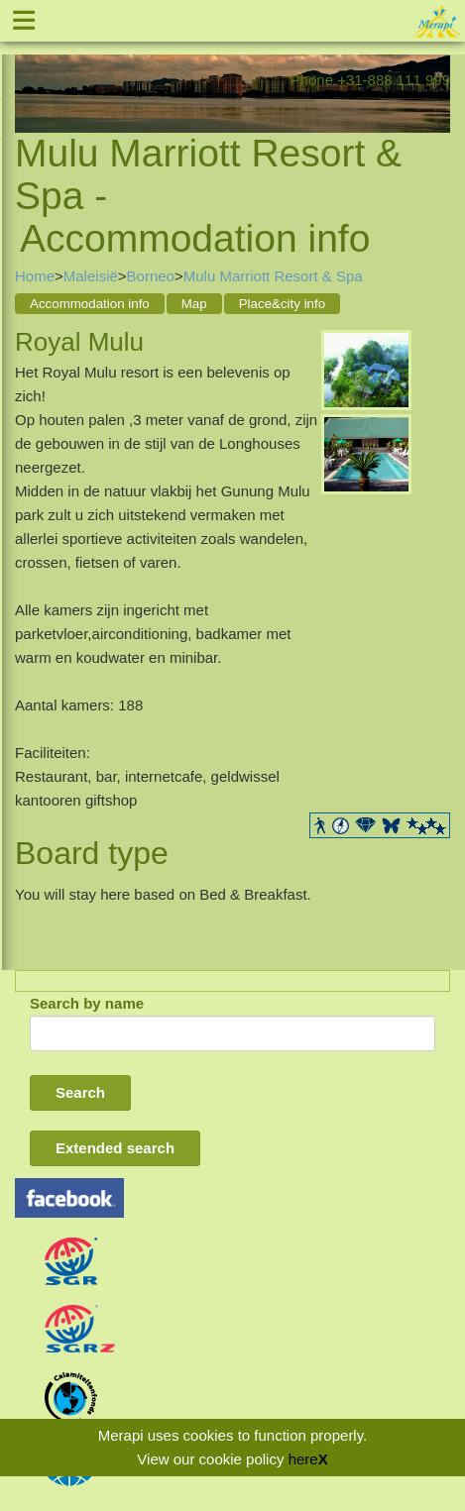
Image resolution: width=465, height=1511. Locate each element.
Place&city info (282, 303)
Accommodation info (90, 303)
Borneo (150, 276)
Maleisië (90, 276)
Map (194, 303)
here (303, 1459)
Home (35, 276)
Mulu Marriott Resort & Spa (273, 276)
